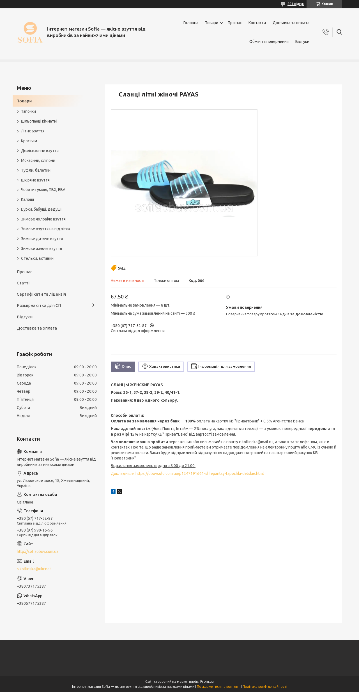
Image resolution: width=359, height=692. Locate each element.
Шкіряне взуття (35, 180)
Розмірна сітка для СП (39, 305)
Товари (211, 22)
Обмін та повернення (269, 41)
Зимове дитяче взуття (42, 238)
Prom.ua (207, 681)
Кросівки (29, 141)
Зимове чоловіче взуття (43, 219)
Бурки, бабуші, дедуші (41, 209)
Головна (190, 22)
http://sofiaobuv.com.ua (37, 551)
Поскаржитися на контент (218, 686)
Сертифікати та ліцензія (41, 294)
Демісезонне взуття (40, 150)
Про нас (235, 22)
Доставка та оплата (291, 22)
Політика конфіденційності (265, 686)
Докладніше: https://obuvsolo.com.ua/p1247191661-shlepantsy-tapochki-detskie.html (187, 473)
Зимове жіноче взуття (41, 248)
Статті (23, 283)
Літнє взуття (32, 131)
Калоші (27, 199)
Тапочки (28, 111)
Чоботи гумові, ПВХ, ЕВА (43, 189)
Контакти (257, 22)
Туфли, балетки (35, 170)
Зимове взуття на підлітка (45, 229)
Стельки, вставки (37, 258)
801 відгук (295, 4)
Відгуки (302, 41)
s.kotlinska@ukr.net (34, 569)
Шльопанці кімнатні (39, 121)
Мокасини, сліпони (38, 160)
